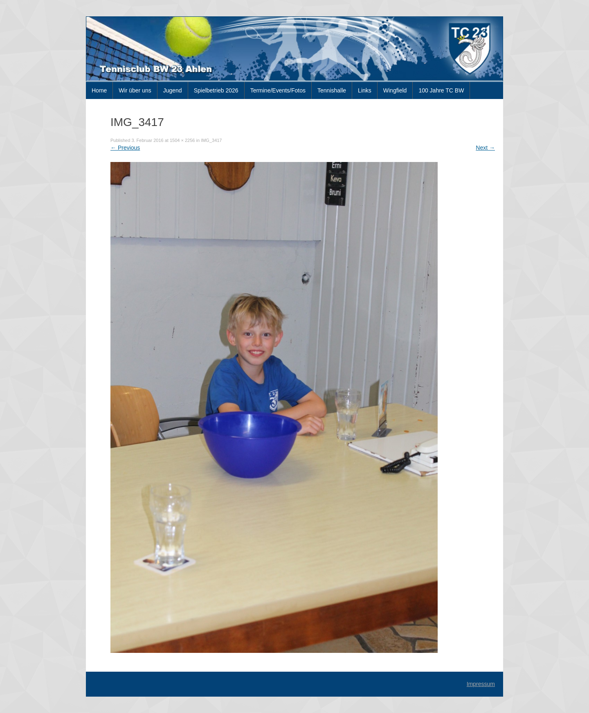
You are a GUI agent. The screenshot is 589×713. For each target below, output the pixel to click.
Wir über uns (135, 90)
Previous (125, 147)
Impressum (481, 684)
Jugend (172, 90)
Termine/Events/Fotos (278, 90)
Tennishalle (331, 90)
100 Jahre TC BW (441, 90)
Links (364, 90)
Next (485, 147)
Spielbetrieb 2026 (216, 90)
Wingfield (395, 90)
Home (99, 90)
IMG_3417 (211, 140)
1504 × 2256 (182, 140)
